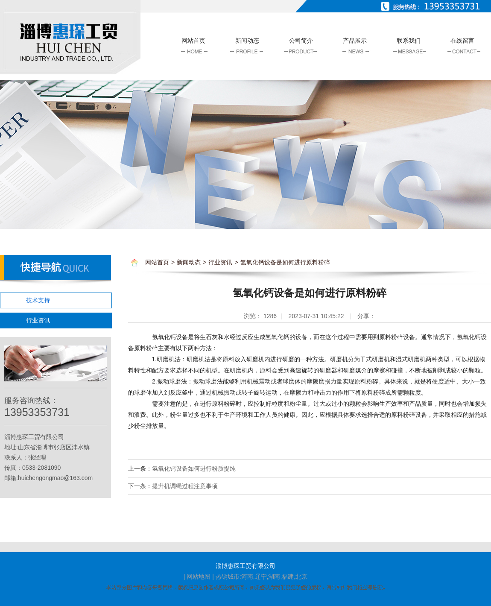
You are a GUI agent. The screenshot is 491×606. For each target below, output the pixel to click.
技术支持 (38, 300)
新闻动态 (247, 40)
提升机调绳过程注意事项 (185, 486)
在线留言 (462, 40)
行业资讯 (38, 320)
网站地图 (198, 576)
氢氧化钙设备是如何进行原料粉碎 (285, 262)
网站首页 (193, 40)
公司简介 (301, 40)
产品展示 (355, 40)
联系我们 (409, 40)
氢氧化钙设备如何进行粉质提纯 (194, 468)
